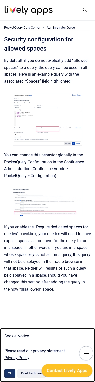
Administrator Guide (61, 27)
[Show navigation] (86, 353)
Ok (10, 373)
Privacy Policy (16, 357)
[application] (67, 372)
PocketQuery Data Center (22, 27)
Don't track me (31, 373)
